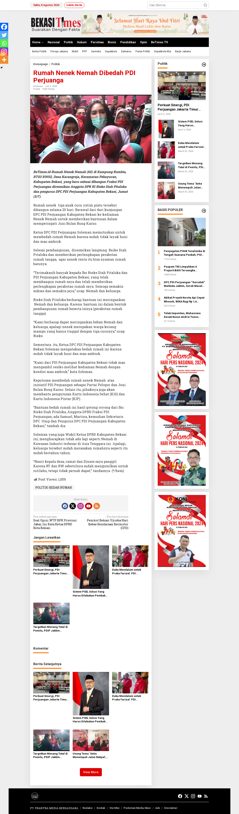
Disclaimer (170, 807)
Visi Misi (114, 807)
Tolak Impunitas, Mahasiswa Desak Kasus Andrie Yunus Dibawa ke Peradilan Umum (182, 315)
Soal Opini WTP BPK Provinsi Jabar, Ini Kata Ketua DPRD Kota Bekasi (56, 522)
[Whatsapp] (4, 43)
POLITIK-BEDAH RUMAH (53, 487)
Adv (157, 807)
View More (91, 772)
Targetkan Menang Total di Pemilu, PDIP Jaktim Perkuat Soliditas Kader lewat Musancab (50, 629)
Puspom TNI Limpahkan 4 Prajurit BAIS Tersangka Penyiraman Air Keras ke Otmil (184, 268)
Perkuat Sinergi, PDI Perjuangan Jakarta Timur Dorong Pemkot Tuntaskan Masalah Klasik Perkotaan (50, 571)
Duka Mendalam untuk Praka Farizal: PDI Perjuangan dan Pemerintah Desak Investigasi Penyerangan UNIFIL (128, 571)
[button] (205, 5)
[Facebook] (4, 27)
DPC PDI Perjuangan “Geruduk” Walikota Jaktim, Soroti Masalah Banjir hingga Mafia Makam (185, 284)
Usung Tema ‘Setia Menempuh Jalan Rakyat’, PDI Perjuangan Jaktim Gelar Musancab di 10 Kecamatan (89, 755)
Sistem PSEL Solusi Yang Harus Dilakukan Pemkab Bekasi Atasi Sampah (89, 593)
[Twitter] (4, 35)
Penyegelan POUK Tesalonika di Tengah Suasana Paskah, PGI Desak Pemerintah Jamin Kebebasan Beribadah (184, 253)
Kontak (101, 807)
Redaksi (87, 807)
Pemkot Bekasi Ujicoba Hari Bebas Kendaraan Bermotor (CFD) (105, 522)
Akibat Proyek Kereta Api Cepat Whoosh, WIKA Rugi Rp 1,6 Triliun (184, 299)
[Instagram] (4, 51)
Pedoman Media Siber (137, 807)
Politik (36, 89)
